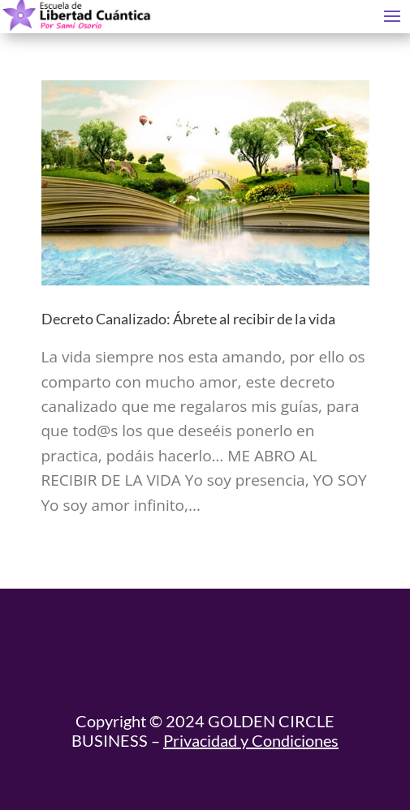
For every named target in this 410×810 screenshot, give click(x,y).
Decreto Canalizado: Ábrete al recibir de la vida (188, 319)
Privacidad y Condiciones (251, 740)
